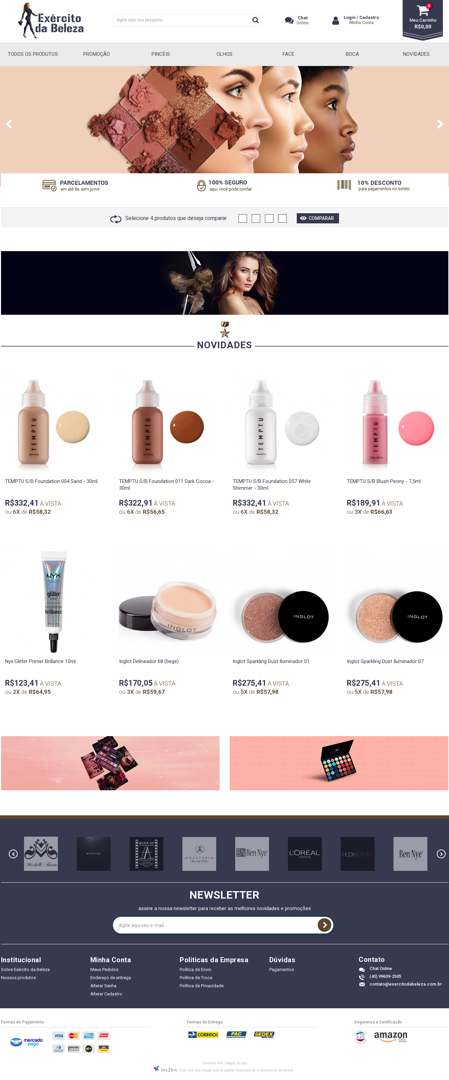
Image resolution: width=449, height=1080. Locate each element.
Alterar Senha (103, 985)
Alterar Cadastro (106, 993)
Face (288, 54)
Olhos (224, 54)
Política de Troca (196, 977)
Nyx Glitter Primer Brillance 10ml (40, 661)
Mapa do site (236, 1063)
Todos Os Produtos (33, 54)
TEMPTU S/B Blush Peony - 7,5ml (384, 481)
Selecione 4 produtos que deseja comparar (168, 218)
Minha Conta (361, 22)
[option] (224, 126)
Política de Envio (195, 969)
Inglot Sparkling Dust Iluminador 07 (385, 661)
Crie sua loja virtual (195, 1070)
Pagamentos (281, 969)
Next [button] (440, 126)
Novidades (416, 54)
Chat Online (380, 968)
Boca (352, 54)
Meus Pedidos (104, 969)
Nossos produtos (18, 977)
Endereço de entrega (110, 977)
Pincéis (161, 54)
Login (350, 17)
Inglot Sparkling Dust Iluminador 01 (271, 661)
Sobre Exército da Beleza (25, 969)
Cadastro (369, 17)
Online (302, 20)
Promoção (96, 54)
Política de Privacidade (202, 985)
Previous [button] (8, 126)
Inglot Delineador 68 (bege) (149, 661)
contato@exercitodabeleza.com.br (405, 984)
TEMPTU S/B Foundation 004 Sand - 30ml (51, 481)
